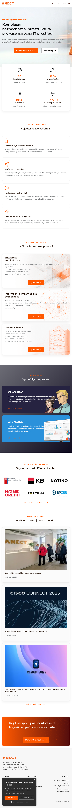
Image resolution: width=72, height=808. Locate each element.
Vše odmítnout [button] (26, 797)
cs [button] (58, 3)
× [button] (34, 780)
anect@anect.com (61, 786)
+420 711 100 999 (62, 780)
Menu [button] (66, 3)
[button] (26, 50)
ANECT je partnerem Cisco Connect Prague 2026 (25, 631)
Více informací (19, 793)
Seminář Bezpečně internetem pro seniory (23, 573)
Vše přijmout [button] (11, 797)
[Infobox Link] (36, 267)
